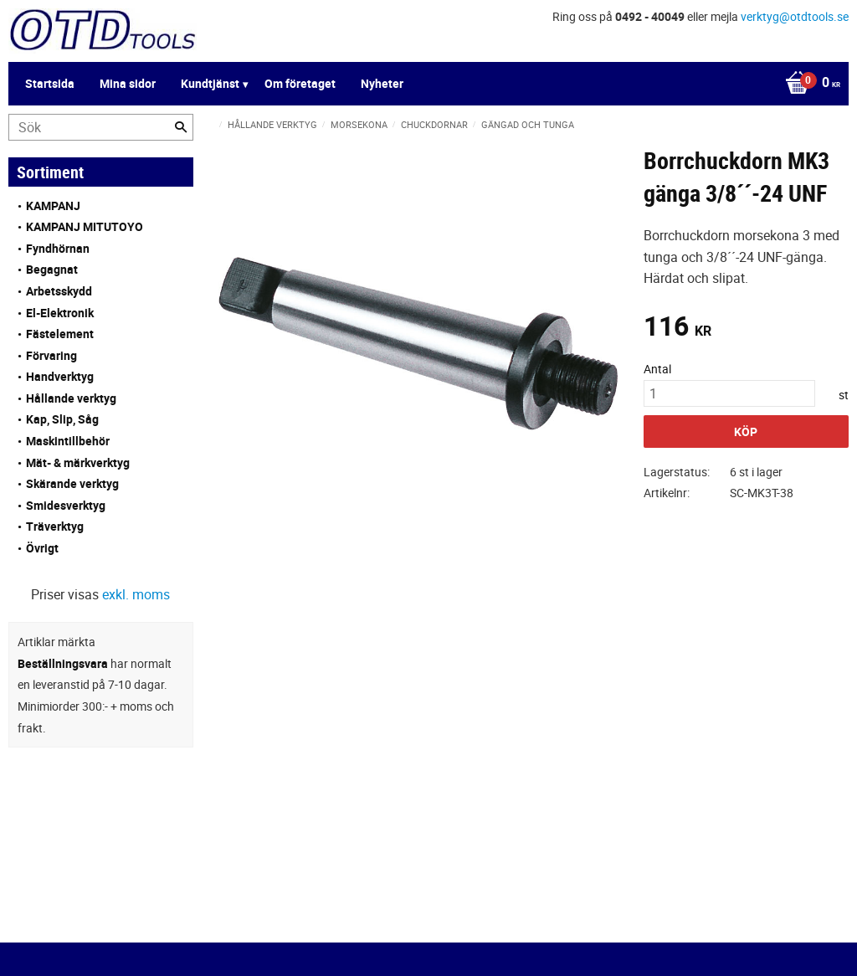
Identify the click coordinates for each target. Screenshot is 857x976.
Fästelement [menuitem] (60, 334)
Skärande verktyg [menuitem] (72, 483)
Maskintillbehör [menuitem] (68, 441)
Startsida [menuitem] (49, 83)
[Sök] (180, 127)
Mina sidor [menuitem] (128, 83)
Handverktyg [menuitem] (60, 376)
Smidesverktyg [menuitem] (65, 505)
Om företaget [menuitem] (300, 83)
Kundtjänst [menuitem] (210, 83)
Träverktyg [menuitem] (55, 526)
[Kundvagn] (808, 83)
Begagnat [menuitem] (52, 269)
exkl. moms (136, 594)
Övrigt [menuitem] (42, 548)
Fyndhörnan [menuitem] (58, 248)
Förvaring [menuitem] (51, 355)
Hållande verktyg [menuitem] (71, 398)
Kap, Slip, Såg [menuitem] (62, 419)
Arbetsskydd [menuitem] (59, 291)
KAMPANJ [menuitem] (53, 205)
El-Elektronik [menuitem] (60, 313)
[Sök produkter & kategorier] (100, 127)
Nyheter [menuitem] (382, 83)
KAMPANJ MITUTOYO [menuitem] (84, 226)
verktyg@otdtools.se (795, 16)
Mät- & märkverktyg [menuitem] (78, 462)
